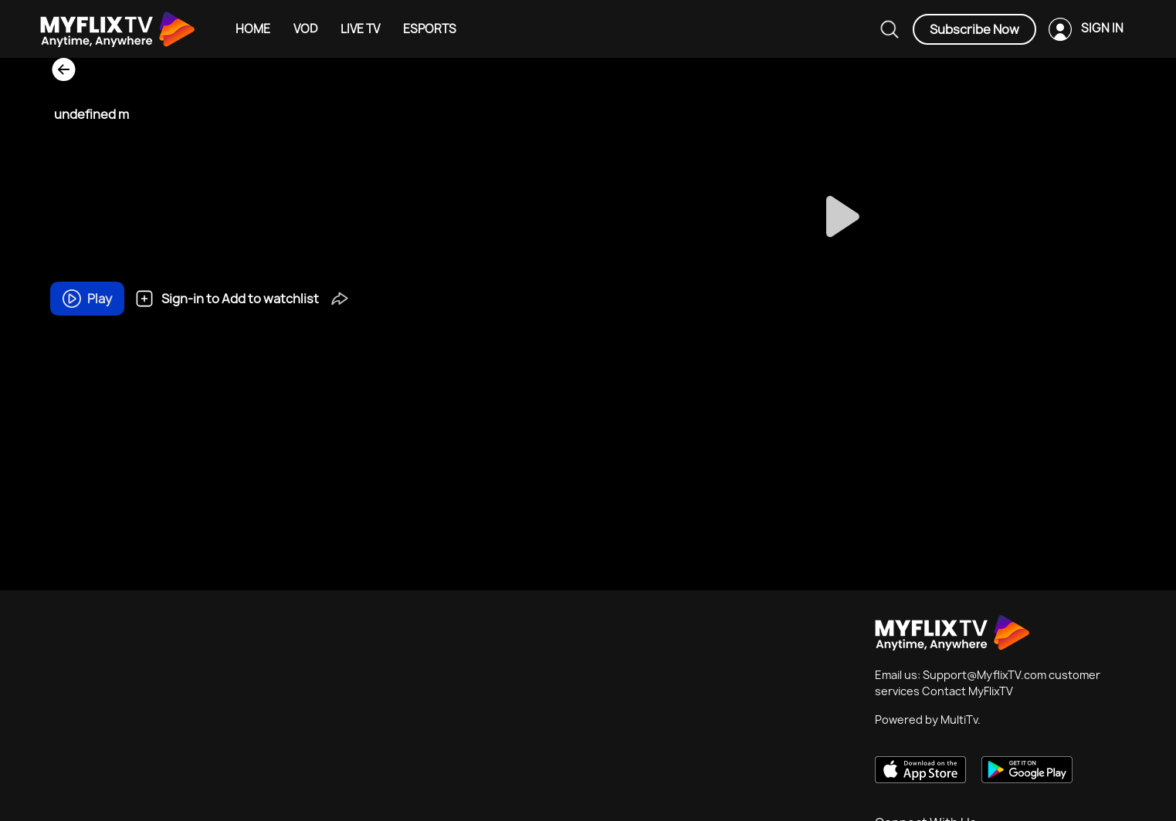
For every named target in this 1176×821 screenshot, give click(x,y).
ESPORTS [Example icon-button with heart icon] (429, 29)
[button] (340, 297)
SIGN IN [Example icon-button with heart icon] (1102, 28)
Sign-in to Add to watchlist (227, 298)
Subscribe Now (974, 29)
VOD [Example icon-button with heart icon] (305, 29)
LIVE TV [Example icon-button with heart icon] (360, 29)
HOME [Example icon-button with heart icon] (253, 29)
